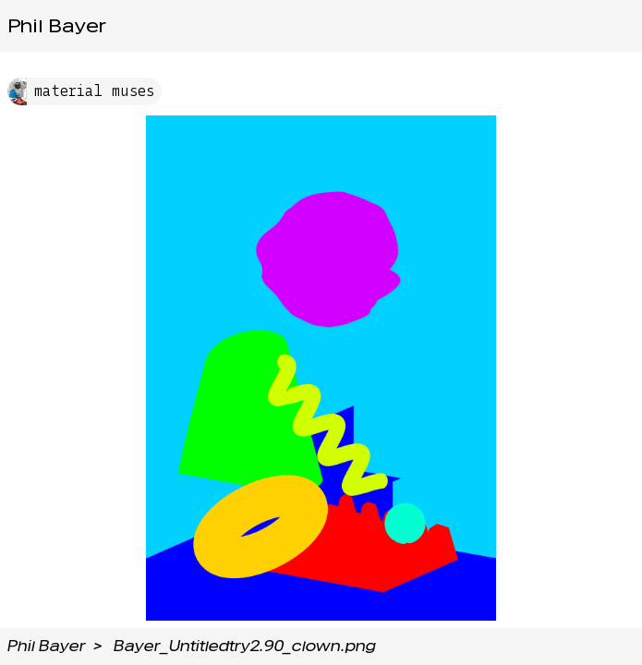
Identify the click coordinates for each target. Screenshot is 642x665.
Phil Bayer (56, 26)
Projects (335, 25)
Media (480, 25)
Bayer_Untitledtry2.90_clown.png (245, 646)
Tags (412, 25)
